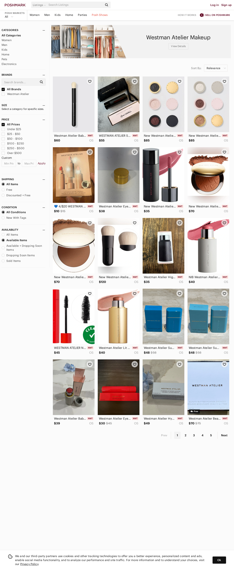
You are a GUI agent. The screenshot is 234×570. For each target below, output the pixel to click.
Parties (82, 15)
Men (47, 15)
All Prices (11, 124)
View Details (178, 46)
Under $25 (11, 129)
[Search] (75, 5)
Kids (58, 15)
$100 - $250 (13, 143)
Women (35, 15)
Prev (164, 435)
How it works (187, 15)
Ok (219, 560)
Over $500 (12, 153)
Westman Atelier (15, 94)
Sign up (226, 5)
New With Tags (14, 218)
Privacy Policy (29, 564)
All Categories (11, 35)
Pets (4, 59)
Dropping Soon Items (18, 255)
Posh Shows (100, 15)
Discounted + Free (16, 195)
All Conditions (14, 212)
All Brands (11, 89)
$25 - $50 (11, 134)
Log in (214, 5)
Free (7, 190)
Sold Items (11, 261)
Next (224, 435)
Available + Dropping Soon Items (22, 248)
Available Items (14, 240)
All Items (10, 184)
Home (69, 15)
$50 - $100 (12, 138)
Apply (41, 163)
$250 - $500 (13, 148)
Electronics (9, 64)
